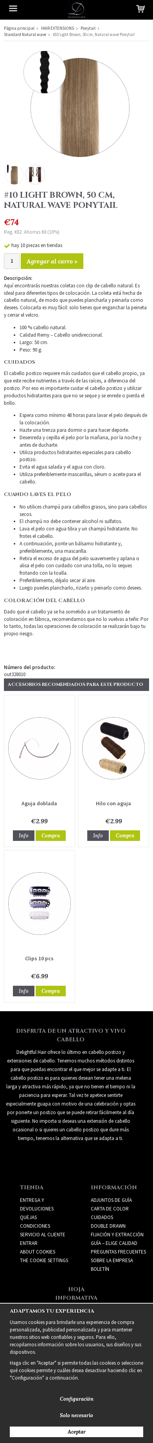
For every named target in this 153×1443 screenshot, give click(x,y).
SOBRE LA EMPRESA (112, 1260)
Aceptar (77, 1432)
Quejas (28, 1217)
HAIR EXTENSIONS (57, 28)
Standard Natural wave (25, 34)
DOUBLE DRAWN (108, 1226)
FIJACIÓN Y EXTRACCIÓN (117, 1234)
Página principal (19, 28)
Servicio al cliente (42, 1234)
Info (24, 835)
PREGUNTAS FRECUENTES (118, 1251)
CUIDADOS (102, 1217)
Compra (50, 835)
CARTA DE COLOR (110, 1208)
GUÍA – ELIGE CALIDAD (114, 1243)
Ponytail (88, 28)
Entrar (29, 1243)
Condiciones (35, 1226)
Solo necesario (76, 1415)
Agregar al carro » (52, 261)
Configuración (77, 1399)
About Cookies (37, 1251)
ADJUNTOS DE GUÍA (111, 1200)
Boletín (100, 1269)
